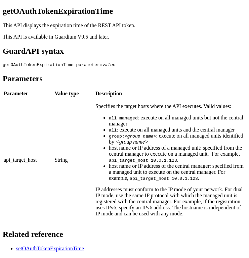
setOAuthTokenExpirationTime (50, 249)
